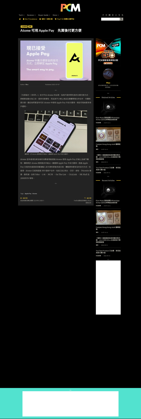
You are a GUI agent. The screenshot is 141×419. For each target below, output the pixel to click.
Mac (27, 84)
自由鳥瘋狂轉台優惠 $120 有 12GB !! (32, 200)
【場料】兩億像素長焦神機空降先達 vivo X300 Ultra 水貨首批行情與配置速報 (108, 157)
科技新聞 (24, 26)
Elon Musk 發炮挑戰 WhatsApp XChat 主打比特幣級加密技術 (108, 119)
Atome (34, 193)
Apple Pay (28, 193)
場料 (30, 26)
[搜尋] (121, 19)
